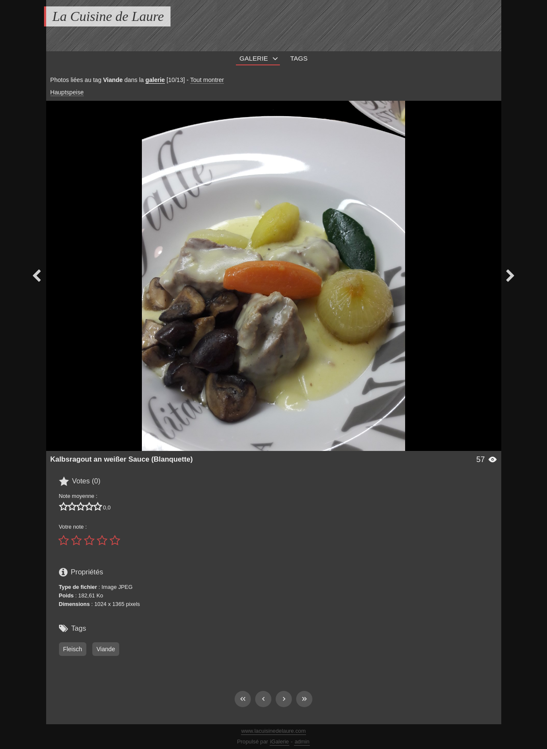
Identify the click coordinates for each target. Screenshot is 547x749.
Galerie (253, 58)
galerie (155, 79)
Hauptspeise (67, 92)
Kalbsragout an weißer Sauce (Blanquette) (121, 459)
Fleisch (72, 649)
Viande (106, 649)
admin (301, 741)
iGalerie (279, 741)
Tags (299, 58)
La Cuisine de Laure (108, 16)
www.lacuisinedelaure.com (273, 731)
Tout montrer (207, 79)
